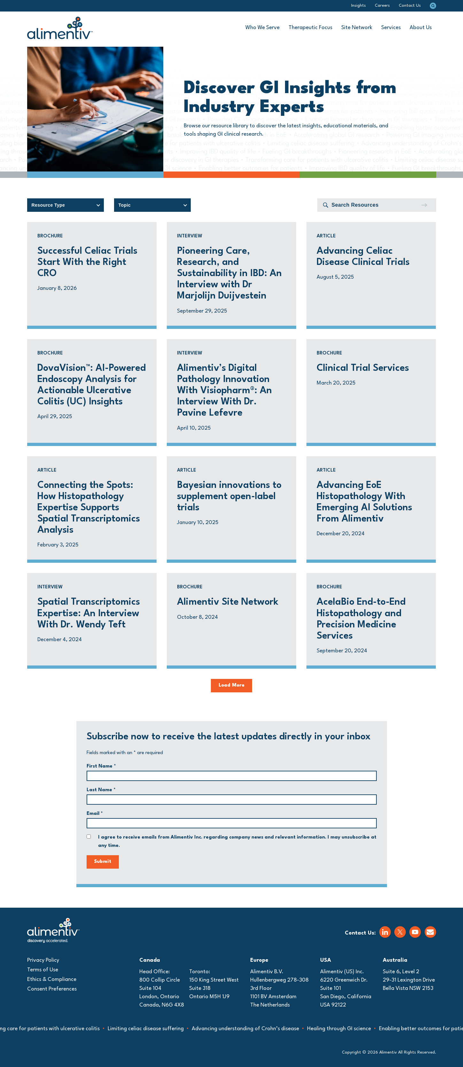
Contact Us (410, 6)
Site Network (356, 27)
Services (391, 27)
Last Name (101, 790)
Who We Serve (262, 27)
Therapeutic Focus (310, 27)
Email (95, 813)
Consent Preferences (52, 989)
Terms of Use (42, 970)
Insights (358, 6)
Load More (231, 685)
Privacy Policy (43, 960)
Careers (382, 6)
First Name (101, 766)
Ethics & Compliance (51, 979)
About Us (421, 27)
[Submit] (424, 205)
